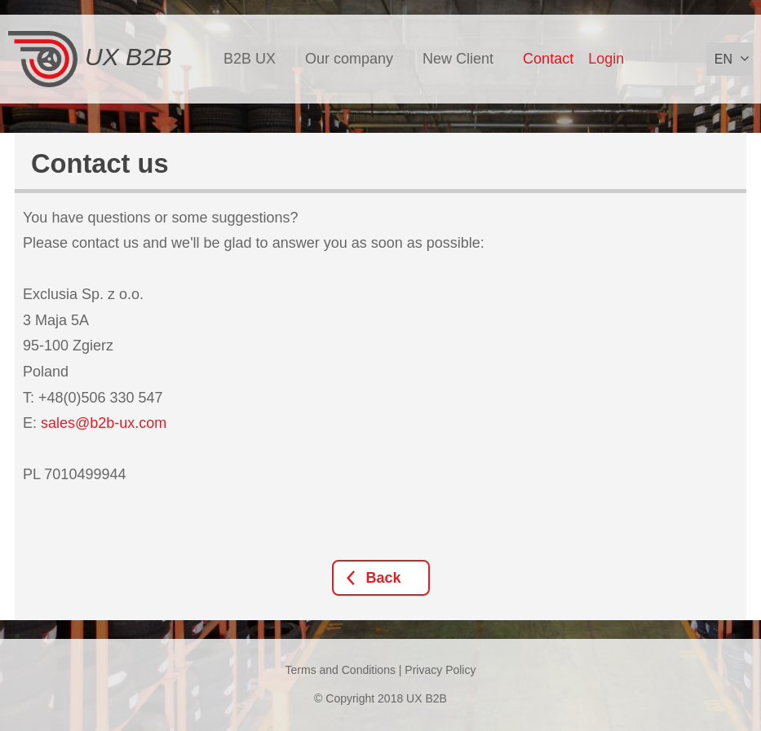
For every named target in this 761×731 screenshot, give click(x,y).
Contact (548, 59)
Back (383, 578)
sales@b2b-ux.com (103, 423)
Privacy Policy (440, 669)
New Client (458, 59)
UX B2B (90, 59)
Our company (349, 59)
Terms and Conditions (340, 669)
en (723, 59)
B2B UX (249, 59)
